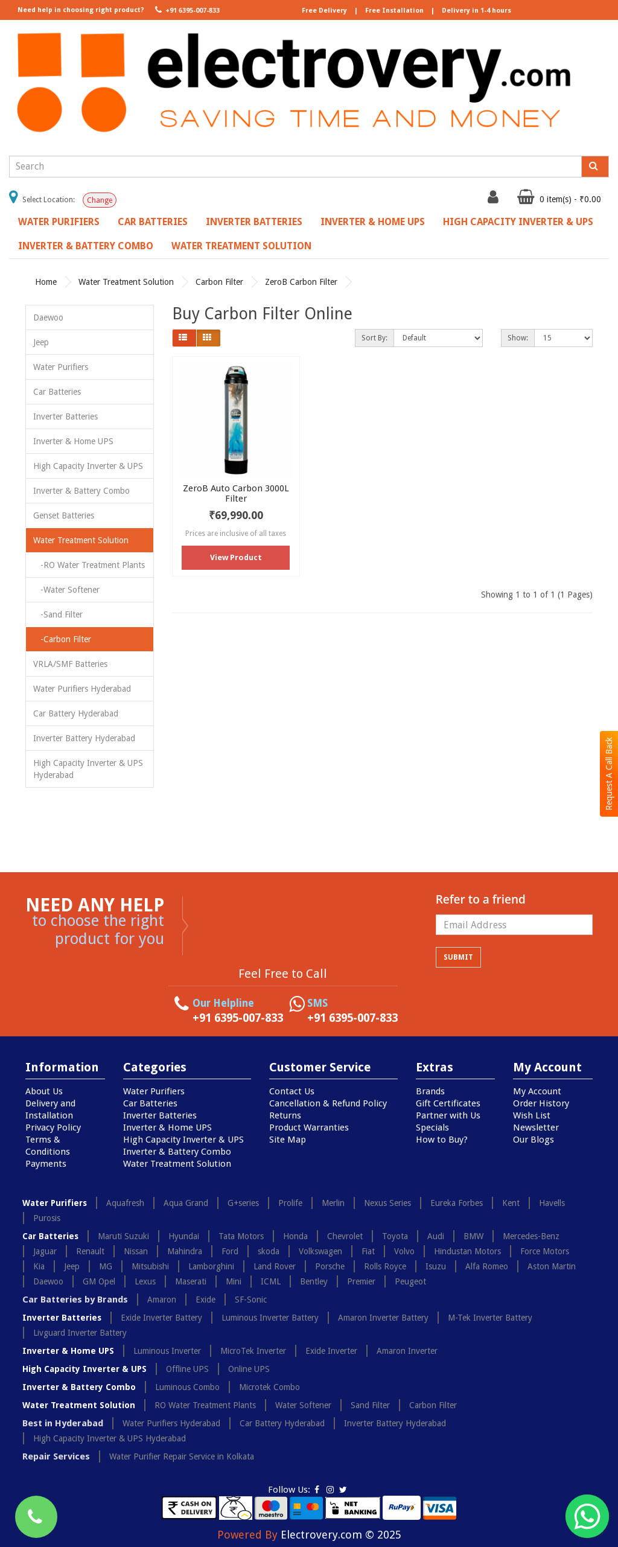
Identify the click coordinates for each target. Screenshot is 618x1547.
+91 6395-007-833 (186, 9)
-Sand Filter (58, 614)
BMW (473, 1236)
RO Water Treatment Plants (205, 1405)
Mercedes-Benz (531, 1236)
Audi (435, 1236)
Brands (430, 1091)
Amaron (161, 1299)
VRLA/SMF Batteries (70, 664)
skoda (268, 1251)
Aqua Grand (186, 1203)
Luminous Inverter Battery (270, 1317)
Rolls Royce (385, 1266)
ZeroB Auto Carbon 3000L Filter (236, 493)
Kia (39, 1266)
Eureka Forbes (456, 1203)
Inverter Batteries (254, 222)
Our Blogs (533, 1139)
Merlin (333, 1203)
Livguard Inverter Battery (80, 1333)
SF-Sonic (251, 1299)
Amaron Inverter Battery (383, 1317)
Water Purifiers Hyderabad (82, 689)
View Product (236, 557)
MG (105, 1266)
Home (46, 282)
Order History (541, 1103)
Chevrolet (345, 1236)
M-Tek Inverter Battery (490, 1317)
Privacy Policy (53, 1127)
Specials (432, 1127)
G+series (243, 1203)
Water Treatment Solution (241, 246)
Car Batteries (153, 222)
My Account (537, 1091)
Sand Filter (370, 1405)
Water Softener (303, 1405)
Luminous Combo (187, 1387)
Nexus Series (387, 1203)
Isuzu (435, 1266)
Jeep (41, 342)
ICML (271, 1281)
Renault (90, 1251)
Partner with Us (448, 1115)
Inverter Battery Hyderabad (84, 738)
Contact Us (291, 1091)
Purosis (46, 1218)
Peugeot (410, 1281)
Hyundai (183, 1236)
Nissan (136, 1251)
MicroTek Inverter (253, 1351)
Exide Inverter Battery (161, 1317)
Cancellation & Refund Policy (328, 1103)
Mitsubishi (150, 1266)
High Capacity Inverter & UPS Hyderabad (88, 769)
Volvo (404, 1251)
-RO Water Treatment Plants (89, 565)
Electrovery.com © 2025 (341, 1534)
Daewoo (48, 317)
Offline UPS (187, 1369)
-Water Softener (66, 590)
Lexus (145, 1281)
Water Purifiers (59, 222)
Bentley (314, 1281)
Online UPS (249, 1369)
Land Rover (274, 1266)
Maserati (190, 1281)
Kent (511, 1203)
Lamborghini (211, 1266)
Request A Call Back (609, 774)
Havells (552, 1203)
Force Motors (544, 1251)
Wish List (531, 1115)
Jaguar (45, 1251)
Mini (233, 1281)
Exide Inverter (331, 1351)
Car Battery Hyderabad (75, 713)
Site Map (287, 1139)
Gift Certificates (448, 1103)
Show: (518, 338)
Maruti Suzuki (123, 1236)
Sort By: (374, 338)
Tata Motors (241, 1236)
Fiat (368, 1251)
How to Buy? (442, 1139)
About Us (44, 1091)
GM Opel (99, 1281)
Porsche (330, 1266)
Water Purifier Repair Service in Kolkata (181, 1456)
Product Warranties (309, 1127)
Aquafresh (125, 1203)
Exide (205, 1299)
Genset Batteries (63, 515)
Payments (45, 1163)
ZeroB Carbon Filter (301, 282)
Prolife (290, 1203)
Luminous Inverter (167, 1351)
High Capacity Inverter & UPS (518, 222)
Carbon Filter (219, 282)
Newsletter (536, 1127)
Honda (295, 1236)
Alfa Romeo (486, 1266)
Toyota (395, 1236)
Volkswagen (320, 1251)
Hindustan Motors (467, 1251)
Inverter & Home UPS (372, 222)
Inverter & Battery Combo (85, 246)
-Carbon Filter (62, 639)
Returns (285, 1115)
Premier (361, 1281)
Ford (229, 1251)
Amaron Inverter (407, 1351)
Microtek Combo (269, 1387)
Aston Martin (551, 1266)
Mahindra (184, 1251)
